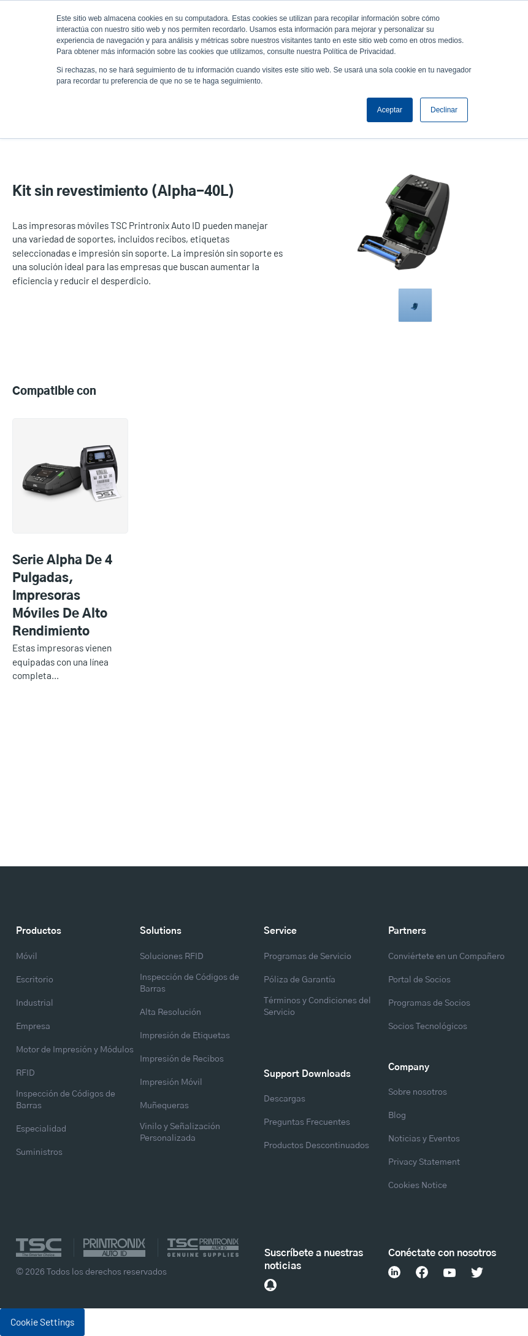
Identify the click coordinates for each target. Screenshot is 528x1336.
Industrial (34, 1003)
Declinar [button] (443, 110)
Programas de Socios (429, 1003)
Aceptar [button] (389, 110)
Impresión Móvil (171, 1082)
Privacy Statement (424, 1162)
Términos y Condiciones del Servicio (317, 1006)
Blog (397, 1115)
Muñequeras (164, 1105)
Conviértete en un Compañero (446, 956)
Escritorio (34, 980)
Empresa (33, 1026)
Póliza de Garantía (299, 980)
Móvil (26, 956)
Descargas (284, 1099)
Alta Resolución (170, 1012)
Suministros (39, 1152)
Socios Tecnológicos (427, 1026)
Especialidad (41, 1129)
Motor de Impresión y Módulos (75, 1050)
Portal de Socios (419, 980)
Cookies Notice (417, 1185)
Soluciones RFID (172, 956)
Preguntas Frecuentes (307, 1122)
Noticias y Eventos (424, 1139)
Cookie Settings (42, 1321)
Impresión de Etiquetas (185, 1035)
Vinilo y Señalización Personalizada (180, 1132)
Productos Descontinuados (316, 1145)
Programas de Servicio (307, 956)
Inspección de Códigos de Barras (65, 1100)
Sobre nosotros (417, 1092)
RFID (25, 1073)
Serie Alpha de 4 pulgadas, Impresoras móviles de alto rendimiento (62, 596)
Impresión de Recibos (182, 1059)
